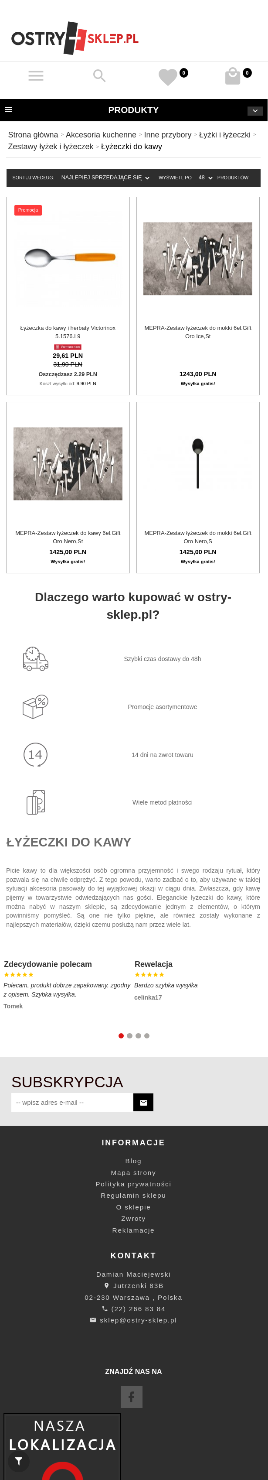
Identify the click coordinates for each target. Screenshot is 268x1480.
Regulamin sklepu (133, 1195)
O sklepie (133, 1207)
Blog (134, 1161)
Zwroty (133, 1218)
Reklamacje (133, 1230)
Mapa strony (133, 1172)
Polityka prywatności (133, 1184)
